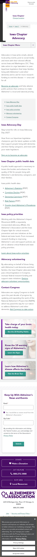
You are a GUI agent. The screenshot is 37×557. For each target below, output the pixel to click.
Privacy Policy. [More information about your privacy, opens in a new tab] (21, 539)
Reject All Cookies (18, 548)
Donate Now (18, 295)
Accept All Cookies (18, 554)
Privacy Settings (18, 543)
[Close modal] (34, 255)
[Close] (35, 519)
